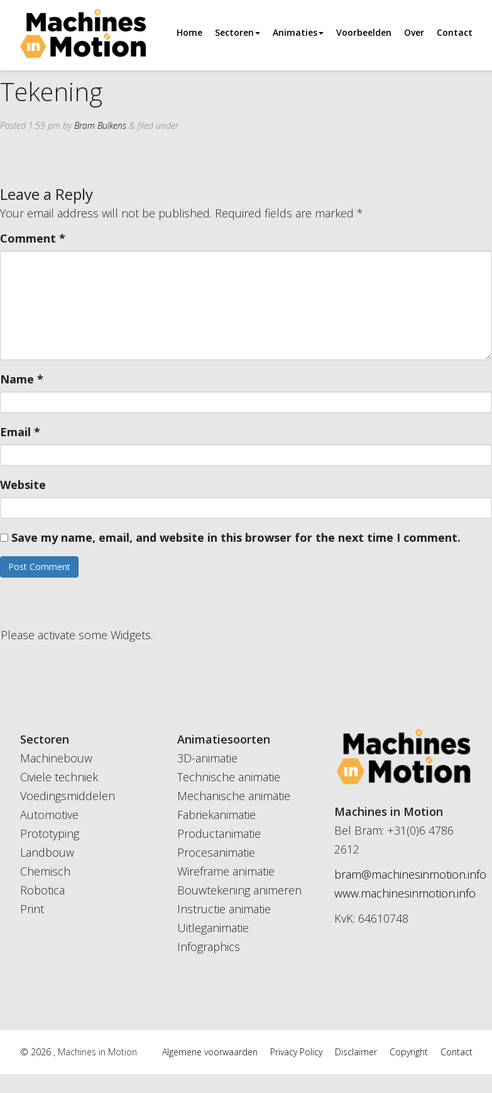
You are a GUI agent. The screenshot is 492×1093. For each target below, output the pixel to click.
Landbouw (47, 852)
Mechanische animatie (233, 795)
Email (20, 431)
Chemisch (45, 871)
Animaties (298, 32)
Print (32, 908)
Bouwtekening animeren (239, 890)
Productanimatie (219, 833)
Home (189, 32)
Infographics (208, 946)
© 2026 (36, 1052)
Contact (455, 32)
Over (414, 32)
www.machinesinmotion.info (405, 893)
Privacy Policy (296, 1052)
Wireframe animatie (226, 871)
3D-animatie (207, 758)
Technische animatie (228, 776)
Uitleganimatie (213, 927)
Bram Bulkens (100, 125)
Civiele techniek (59, 776)
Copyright (409, 1052)
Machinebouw (56, 758)
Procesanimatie (216, 852)
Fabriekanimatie (216, 814)
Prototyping (49, 833)
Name (21, 379)
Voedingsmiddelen (67, 795)
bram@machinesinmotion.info (410, 874)
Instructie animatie (224, 908)
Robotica (42, 890)
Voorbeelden (363, 32)
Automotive (49, 814)
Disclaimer (356, 1052)
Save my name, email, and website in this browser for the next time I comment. (236, 537)
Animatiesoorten (223, 739)
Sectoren (237, 32)
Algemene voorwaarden (210, 1052)
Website (23, 484)
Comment (32, 238)
